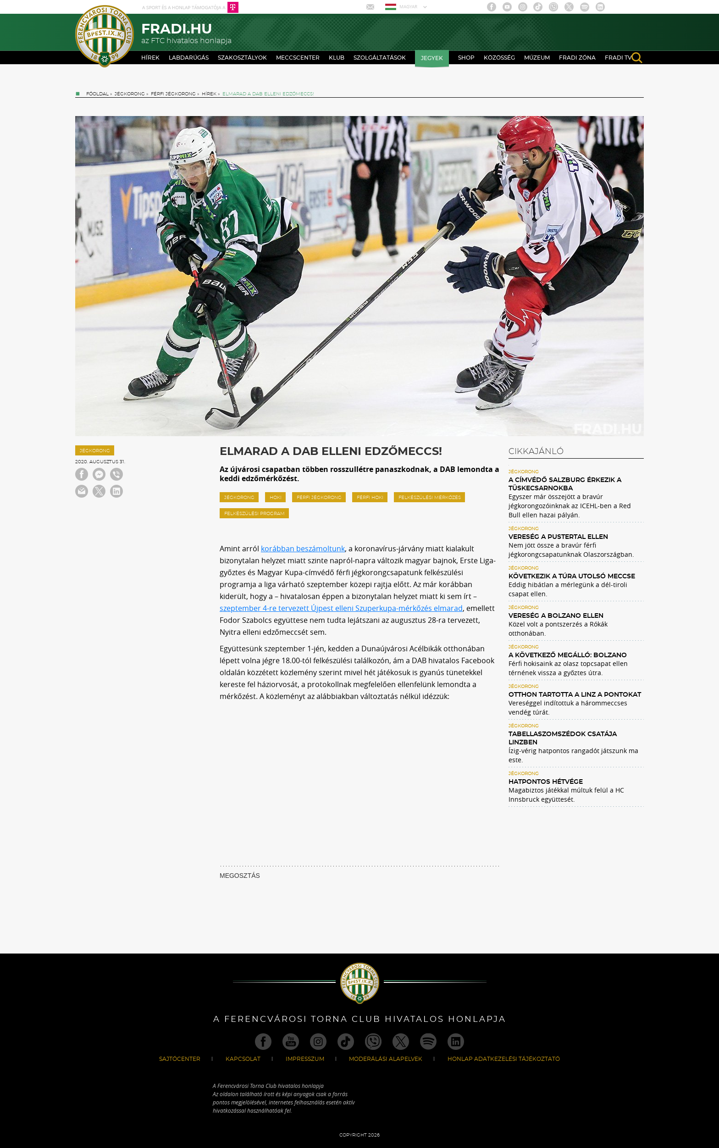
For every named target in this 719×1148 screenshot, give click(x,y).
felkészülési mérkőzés (429, 497)
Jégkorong (130, 94)
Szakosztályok (242, 58)
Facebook (491, 7)
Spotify (584, 7)
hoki (276, 497)
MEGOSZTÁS (240, 875)
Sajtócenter (179, 1059)
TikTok (537, 7)
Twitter (569, 7)
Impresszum (305, 1059)
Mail (371, 7)
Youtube (507, 7)
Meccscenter (298, 58)
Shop (466, 58)
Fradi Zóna (577, 58)
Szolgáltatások (380, 58)
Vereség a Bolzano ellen (556, 616)
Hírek (150, 58)
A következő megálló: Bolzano (568, 655)
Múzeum (537, 58)
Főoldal (97, 94)
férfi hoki (370, 497)
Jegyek (432, 58)
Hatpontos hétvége (546, 782)
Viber (553, 7)
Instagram (522, 7)
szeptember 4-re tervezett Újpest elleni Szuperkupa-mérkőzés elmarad (341, 608)
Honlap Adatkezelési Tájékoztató (504, 1059)
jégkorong (239, 497)
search (637, 58)
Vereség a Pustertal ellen (558, 537)
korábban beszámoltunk (303, 548)
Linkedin (600, 7)
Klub (336, 58)
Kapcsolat (243, 1059)
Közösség (499, 58)
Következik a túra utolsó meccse (572, 576)
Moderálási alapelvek (385, 1059)
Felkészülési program (254, 513)
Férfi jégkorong (173, 94)
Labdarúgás (189, 58)
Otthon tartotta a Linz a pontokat (575, 695)
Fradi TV (618, 58)
